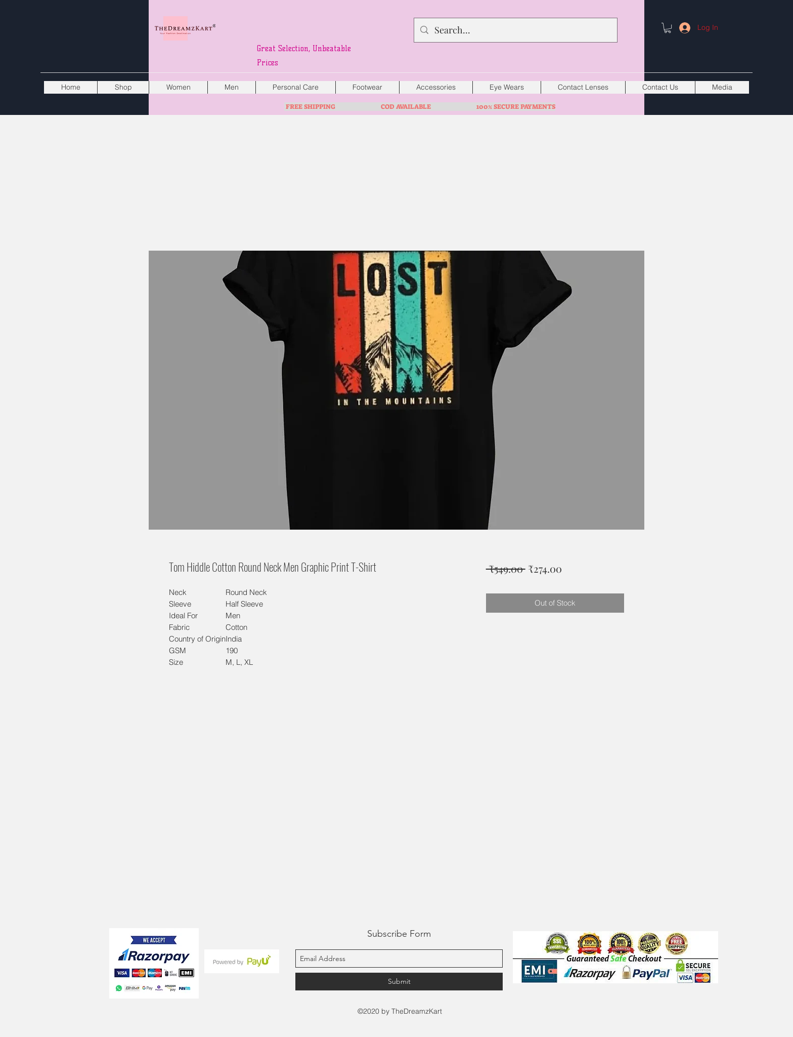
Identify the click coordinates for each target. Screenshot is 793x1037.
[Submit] (399, 981)
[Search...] (515, 30)
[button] (668, 28)
